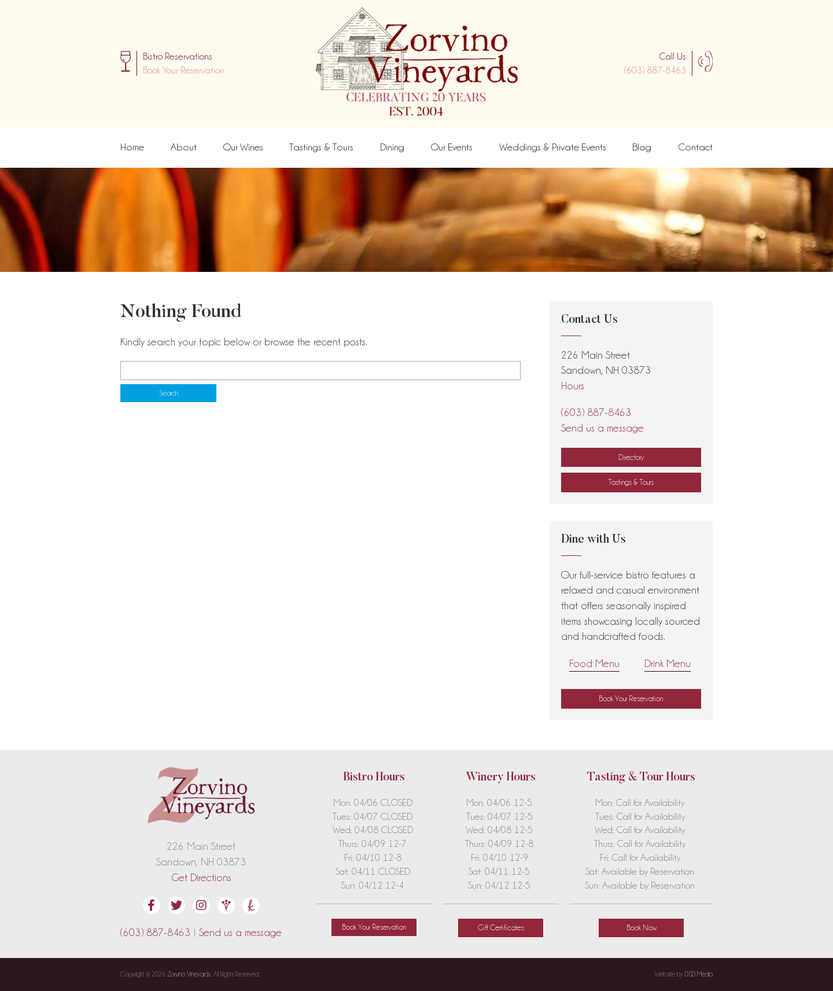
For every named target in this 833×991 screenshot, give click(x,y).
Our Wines (243, 147)
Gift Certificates (501, 927)
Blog (641, 147)
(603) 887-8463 (655, 70)
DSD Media (699, 974)
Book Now (641, 927)
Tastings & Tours (321, 147)
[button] (183, 71)
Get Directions (201, 877)
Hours (572, 385)
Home (132, 147)
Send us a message (602, 427)
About (184, 147)
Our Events (452, 147)
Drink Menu (667, 663)
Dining (392, 147)
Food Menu (594, 663)
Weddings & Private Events (552, 147)
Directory (631, 457)
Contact (695, 147)
